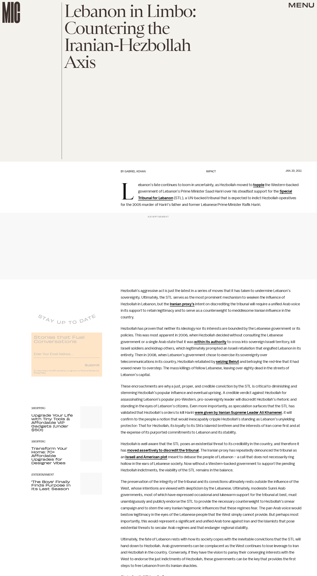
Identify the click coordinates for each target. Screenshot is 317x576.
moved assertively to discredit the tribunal (163, 450)
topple (258, 185)
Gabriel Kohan (135, 171)
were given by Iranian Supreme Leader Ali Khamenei (238, 413)
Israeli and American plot (146, 457)
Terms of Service (87, 373)
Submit (92, 367)
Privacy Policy (39, 376)
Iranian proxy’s (182, 304)
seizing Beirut (227, 362)
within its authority (210, 342)
